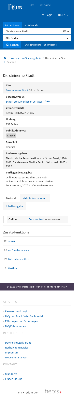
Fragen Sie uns (13, 379)
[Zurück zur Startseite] (5, 58)
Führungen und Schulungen (21, 321)
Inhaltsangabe (14, 206)
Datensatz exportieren (16, 259)
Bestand (11, 198)
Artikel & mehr (31, 25)
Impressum (12, 352)
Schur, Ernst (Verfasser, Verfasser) (25, 101)
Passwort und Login (16, 311)
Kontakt (10, 364)
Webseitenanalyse (15, 357)
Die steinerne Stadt (17, 90)
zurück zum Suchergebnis (26, 58)
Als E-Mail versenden (16, 250)
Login (46, 15)
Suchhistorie (50, 44)
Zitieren (9, 240)
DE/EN (63, 15)
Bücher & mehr (12, 25)
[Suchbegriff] (32, 31)
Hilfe (31, 5)
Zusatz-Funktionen (17, 232)
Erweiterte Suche (32, 44)
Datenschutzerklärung (18, 342)
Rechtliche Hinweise (16, 347)
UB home (45, 5)
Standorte (11, 374)
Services (10, 302)
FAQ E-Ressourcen (15, 326)
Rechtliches (13, 333)
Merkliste (10, 268)
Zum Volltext (36, 219)
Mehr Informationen (34, 198)
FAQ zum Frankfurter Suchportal (24, 316)
